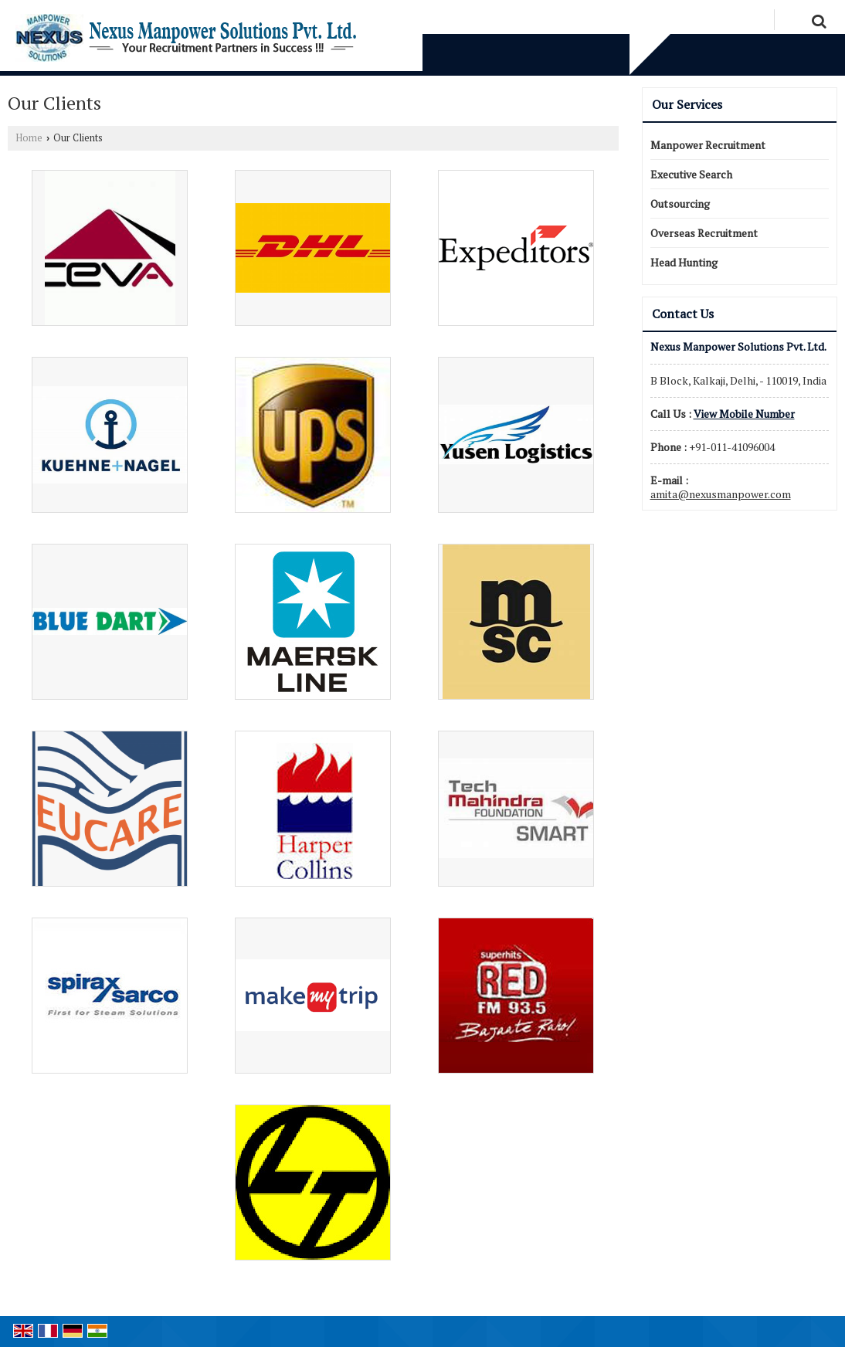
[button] (744, 413)
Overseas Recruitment (704, 233)
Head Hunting (684, 262)
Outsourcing (680, 203)
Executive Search (691, 174)
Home (28, 137)
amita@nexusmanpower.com (720, 494)
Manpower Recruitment (707, 144)
